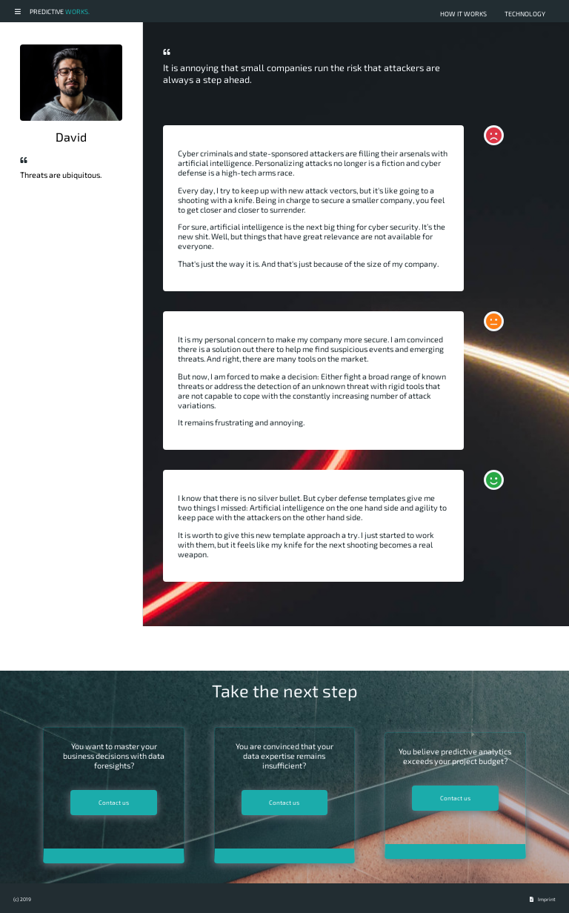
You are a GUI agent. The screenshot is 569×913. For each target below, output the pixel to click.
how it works (463, 14)
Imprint (547, 899)
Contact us (114, 802)
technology (525, 14)
